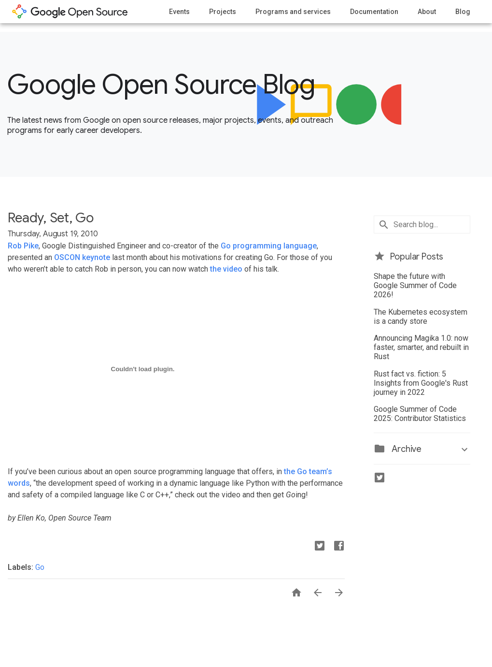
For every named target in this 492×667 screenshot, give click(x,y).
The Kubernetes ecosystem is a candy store (420, 316)
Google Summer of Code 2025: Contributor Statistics (420, 414)
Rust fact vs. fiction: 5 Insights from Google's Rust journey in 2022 (421, 383)
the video (226, 269)
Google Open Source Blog (161, 85)
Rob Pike (23, 245)
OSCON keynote (82, 257)
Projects (222, 11)
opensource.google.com (70, 11)
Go (39, 567)
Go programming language (269, 245)
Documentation (374, 11)
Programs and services (293, 11)
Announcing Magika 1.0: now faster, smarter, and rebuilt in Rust (421, 347)
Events (179, 11)
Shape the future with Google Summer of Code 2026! (415, 285)
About (427, 11)
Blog (462, 11)
